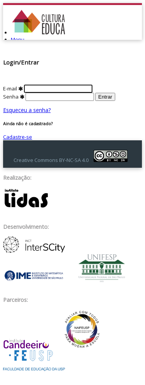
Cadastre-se (17, 136)
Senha (49, 96)
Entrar (105, 97)
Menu (17, 39)
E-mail (47, 88)
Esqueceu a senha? (27, 110)
